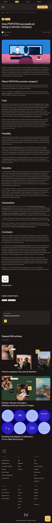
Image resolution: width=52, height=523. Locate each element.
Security (20, 492)
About (19, 489)
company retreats (45, 225)
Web (19, 460)
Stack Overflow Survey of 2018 (22, 245)
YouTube (36, 495)
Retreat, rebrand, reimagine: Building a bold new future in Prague (18, 404)
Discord (36, 498)
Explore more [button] (6, 340)
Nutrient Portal (5, 495)
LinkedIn (36, 492)
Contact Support (6, 498)
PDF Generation (5, 478)
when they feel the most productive (32, 116)
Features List (37, 472)
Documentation (5, 492)
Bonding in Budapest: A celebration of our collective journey (17, 438)
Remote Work (12, 300)
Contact (36, 489)
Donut (35, 218)
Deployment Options (39, 478)
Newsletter (36, 481)
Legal (19, 504)
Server (19, 466)
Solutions (20, 469)
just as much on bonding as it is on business (24, 226)
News (35, 475)
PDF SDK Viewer (5, 463)
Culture (4, 300)
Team (19, 495)
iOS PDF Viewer (5, 472)
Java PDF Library (5, 460)
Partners (20, 501)
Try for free (4, 489)
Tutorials (36, 469)
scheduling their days (9, 159)
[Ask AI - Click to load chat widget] (48, 519)
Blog (35, 460)
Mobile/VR (20, 463)
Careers (20, 498)
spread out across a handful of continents (14, 213)
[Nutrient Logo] (3, 7)
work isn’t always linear (15, 147)
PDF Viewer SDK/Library (7, 475)
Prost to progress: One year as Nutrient (19, 371)
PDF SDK (4, 469)
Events (35, 463)
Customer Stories (38, 466)
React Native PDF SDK (7, 466)
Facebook (36, 504)
